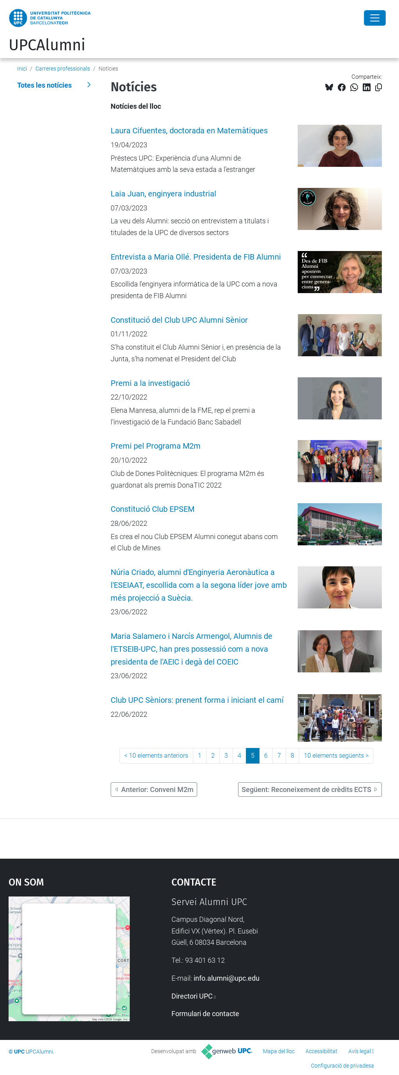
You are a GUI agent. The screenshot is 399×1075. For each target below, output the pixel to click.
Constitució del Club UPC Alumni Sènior (179, 320)
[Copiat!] (378, 87)
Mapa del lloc (279, 1051)
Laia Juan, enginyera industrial (163, 193)
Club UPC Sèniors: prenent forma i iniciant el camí (197, 700)
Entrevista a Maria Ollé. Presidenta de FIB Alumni (196, 257)
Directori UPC (192, 996)
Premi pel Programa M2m (156, 446)
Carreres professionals (62, 68)
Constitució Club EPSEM (152, 509)
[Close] (375, 18)
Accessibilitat (321, 1051)
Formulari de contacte (205, 1014)
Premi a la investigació (150, 383)
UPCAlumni (47, 45)
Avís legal (359, 1051)
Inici (22, 68)
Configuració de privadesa (342, 1066)
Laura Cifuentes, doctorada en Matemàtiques (189, 130)
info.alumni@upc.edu (227, 978)
